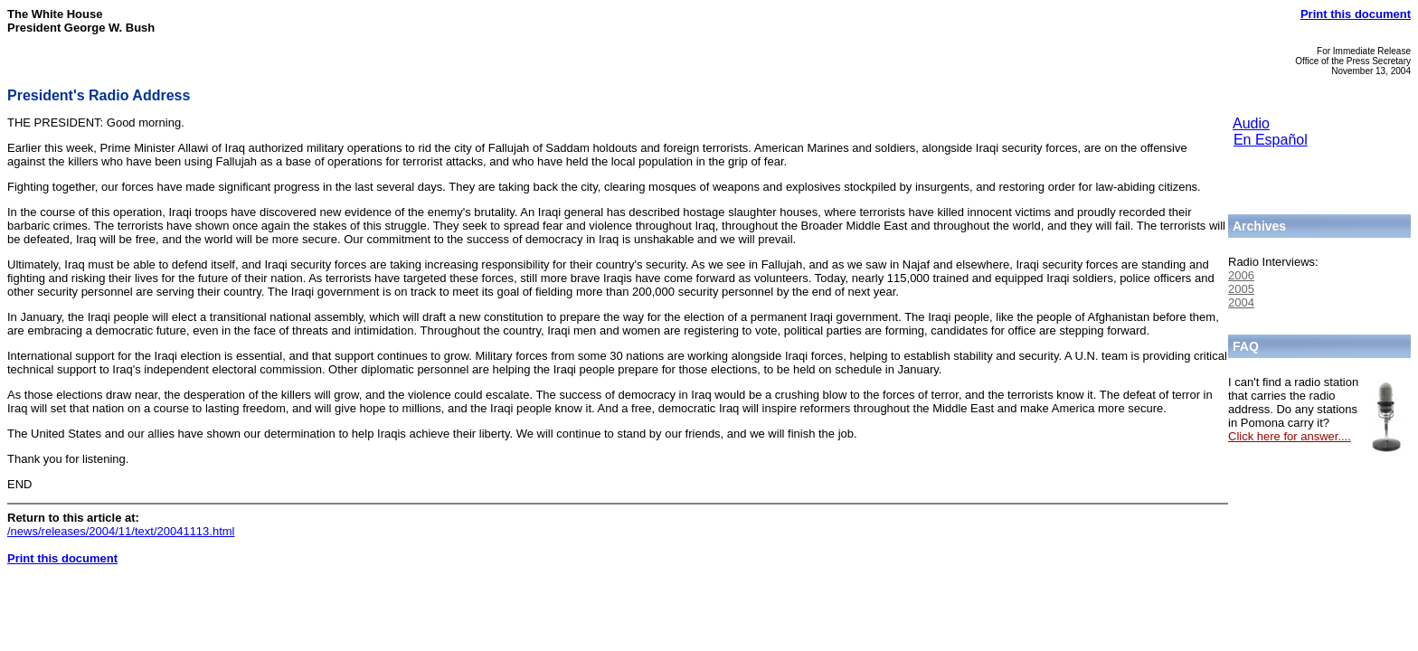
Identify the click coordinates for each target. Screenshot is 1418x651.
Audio (1251, 123)
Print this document (1355, 14)
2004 (1241, 302)
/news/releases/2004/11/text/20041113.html (121, 531)
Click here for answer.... (1289, 436)
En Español (1271, 139)
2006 (1241, 275)
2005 (1241, 289)
